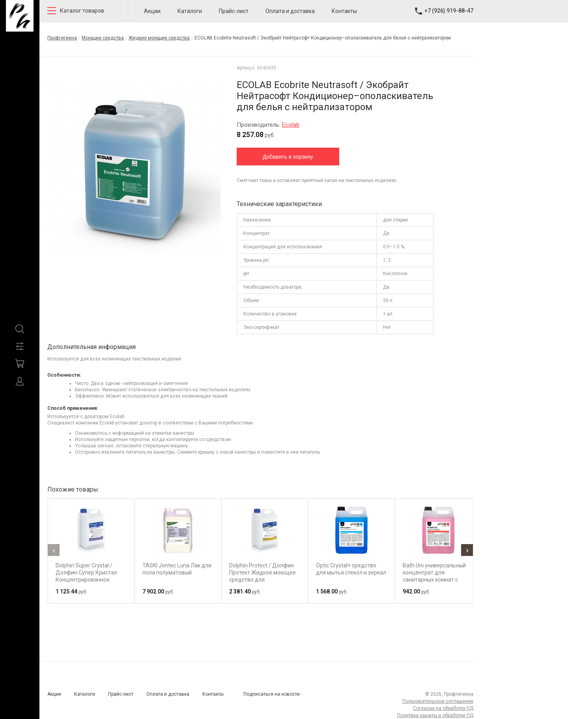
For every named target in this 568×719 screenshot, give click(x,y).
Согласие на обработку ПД (443, 708)
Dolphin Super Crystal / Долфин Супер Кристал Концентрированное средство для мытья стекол (86, 579)
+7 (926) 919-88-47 (448, 11)
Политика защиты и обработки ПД (435, 715)
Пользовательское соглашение (437, 701)
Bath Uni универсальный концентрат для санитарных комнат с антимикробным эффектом (434, 579)
